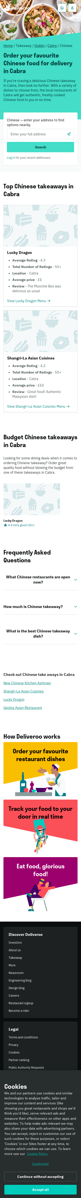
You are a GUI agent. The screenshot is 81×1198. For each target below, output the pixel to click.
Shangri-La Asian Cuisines (23, 691)
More (12, 965)
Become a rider (19, 1011)
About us (15, 950)
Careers (14, 996)
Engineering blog (20, 980)
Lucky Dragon (13, 699)
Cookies (14, 1052)
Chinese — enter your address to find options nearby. (35, 122)
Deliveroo (16, 7)
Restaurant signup (21, 1003)
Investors (15, 943)
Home (8, 45)
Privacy (13, 1045)
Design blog (16, 988)
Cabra (52, 45)
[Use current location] (68, 134)
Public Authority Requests (26, 1068)
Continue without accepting (40, 1178)
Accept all (40, 1191)
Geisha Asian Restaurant (22, 708)
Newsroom (16, 973)
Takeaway (15, 958)
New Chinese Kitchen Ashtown (27, 683)
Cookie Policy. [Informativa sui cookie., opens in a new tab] (37, 1155)
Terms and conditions (23, 1037)
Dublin (39, 45)
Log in (11, 158)
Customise (40, 1165)
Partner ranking (19, 1060)
